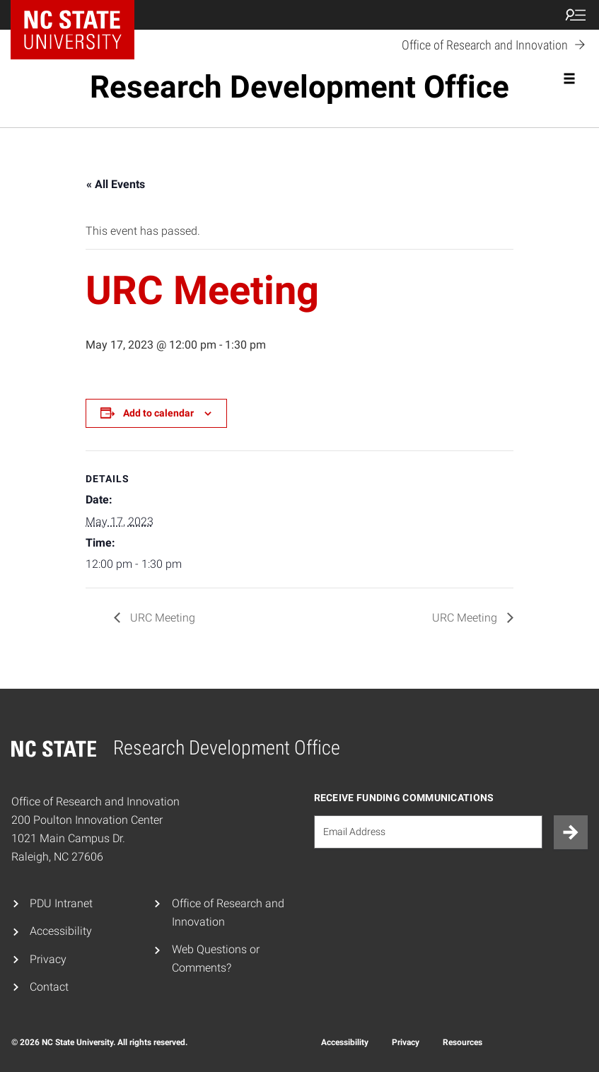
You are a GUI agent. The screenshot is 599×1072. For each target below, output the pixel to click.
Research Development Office (299, 87)
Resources (462, 1042)
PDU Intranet (61, 903)
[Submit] (571, 832)
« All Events (115, 184)
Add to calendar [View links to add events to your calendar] (158, 413)
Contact (49, 987)
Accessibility (61, 931)
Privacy (48, 959)
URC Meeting (161, 617)
